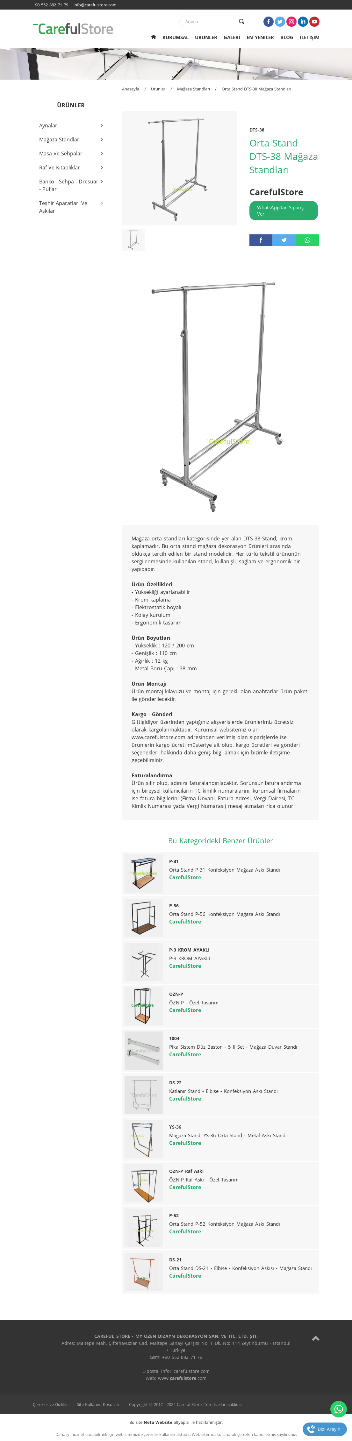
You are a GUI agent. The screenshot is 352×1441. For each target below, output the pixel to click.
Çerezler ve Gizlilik (50, 1404)
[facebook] (261, 240)
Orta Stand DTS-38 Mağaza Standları (256, 89)
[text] (210, 21)
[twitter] (284, 240)
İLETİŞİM (310, 37)
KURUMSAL (175, 37)
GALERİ (232, 37)
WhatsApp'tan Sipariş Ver (280, 210)
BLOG (286, 37)
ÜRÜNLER (206, 37)
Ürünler (158, 89)
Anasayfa (130, 89)
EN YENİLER (260, 37)
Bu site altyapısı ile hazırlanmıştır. (176, 1422)
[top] (316, 1338)
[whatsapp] (307, 240)
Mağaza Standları (193, 89)
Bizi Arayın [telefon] (329, 1429)
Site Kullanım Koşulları (98, 1404)
